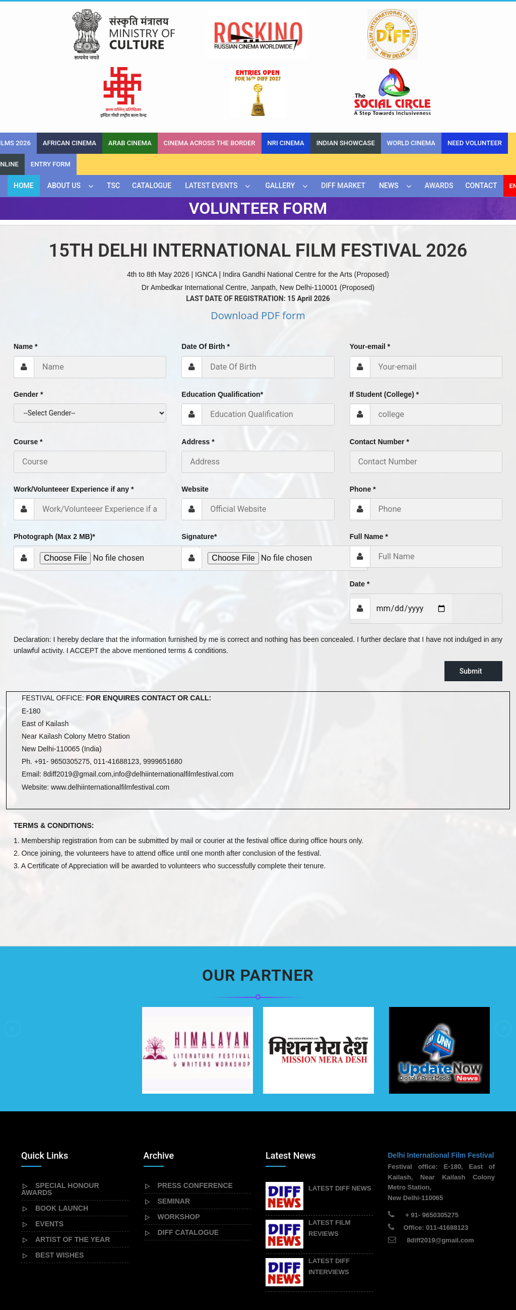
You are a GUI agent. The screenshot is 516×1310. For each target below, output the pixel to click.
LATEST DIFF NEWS (339, 1130)
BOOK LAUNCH (61, 1150)
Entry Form (51, 106)
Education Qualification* (222, 336)
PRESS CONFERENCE (195, 1127)
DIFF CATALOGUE (188, 1174)
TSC (113, 128)
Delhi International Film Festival (441, 1097)
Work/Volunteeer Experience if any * (74, 431)
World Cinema (411, 85)
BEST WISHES (59, 1197)
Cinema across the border (209, 85)
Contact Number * (379, 384)
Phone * (363, 431)
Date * (360, 526)
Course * (28, 384)
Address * (197, 384)
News (389, 128)
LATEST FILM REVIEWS (329, 1170)
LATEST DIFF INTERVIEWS (329, 1208)
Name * (25, 288)
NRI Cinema (286, 85)
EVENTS (49, 1166)
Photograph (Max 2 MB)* (54, 478)
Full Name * (369, 478)
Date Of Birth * (205, 288)
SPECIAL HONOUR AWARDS (60, 1131)
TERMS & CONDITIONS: (54, 767)
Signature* (199, 478)
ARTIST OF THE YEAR (72, 1181)
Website (194, 431)
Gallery (280, 128)
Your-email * (370, 288)
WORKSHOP (179, 1159)
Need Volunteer (474, 85)
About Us (64, 128)
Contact (481, 128)
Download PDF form (258, 257)
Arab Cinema (130, 85)
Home (24, 128)
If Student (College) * (384, 336)
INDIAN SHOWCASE (345, 85)
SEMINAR (174, 1143)
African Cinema (69, 85)
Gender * (28, 336)
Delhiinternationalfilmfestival (131, 1281)
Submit (473, 613)
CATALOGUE (151, 128)
